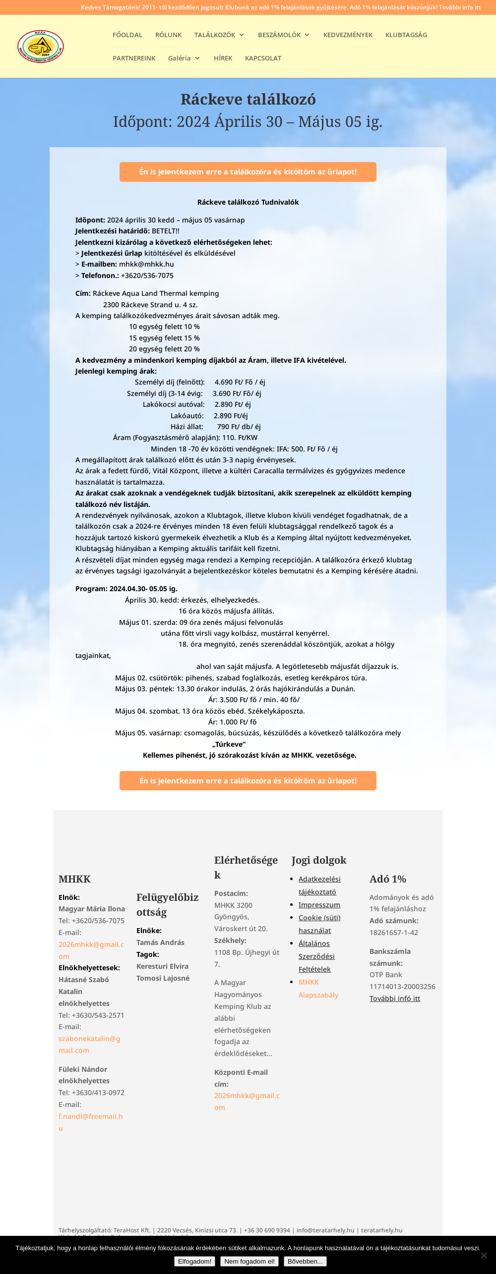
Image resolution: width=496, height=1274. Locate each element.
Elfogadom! (194, 1261)
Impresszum (319, 904)
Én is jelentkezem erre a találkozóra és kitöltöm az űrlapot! (248, 171)
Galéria (179, 58)
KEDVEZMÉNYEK (347, 35)
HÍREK (223, 58)
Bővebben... (305, 1261)
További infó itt (395, 998)
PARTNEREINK (134, 58)
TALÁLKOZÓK (214, 35)
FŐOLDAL (127, 35)
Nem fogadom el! (249, 1261)
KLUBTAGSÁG (406, 35)
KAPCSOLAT (263, 58)
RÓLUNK (168, 35)
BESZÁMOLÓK (279, 35)
